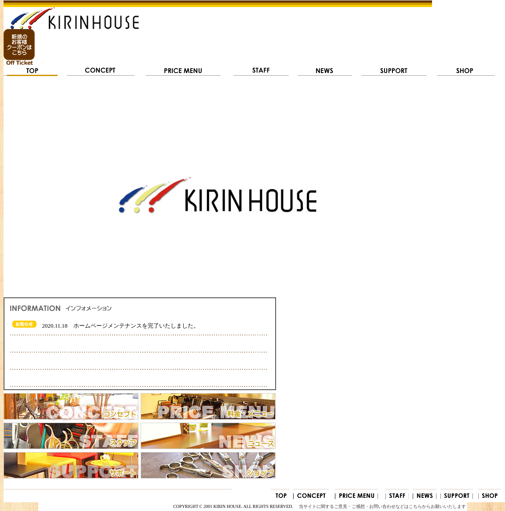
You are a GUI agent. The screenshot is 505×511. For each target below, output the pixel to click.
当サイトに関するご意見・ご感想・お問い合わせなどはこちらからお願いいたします (382, 506)
